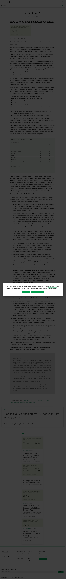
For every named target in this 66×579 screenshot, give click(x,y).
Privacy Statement (52, 288)
